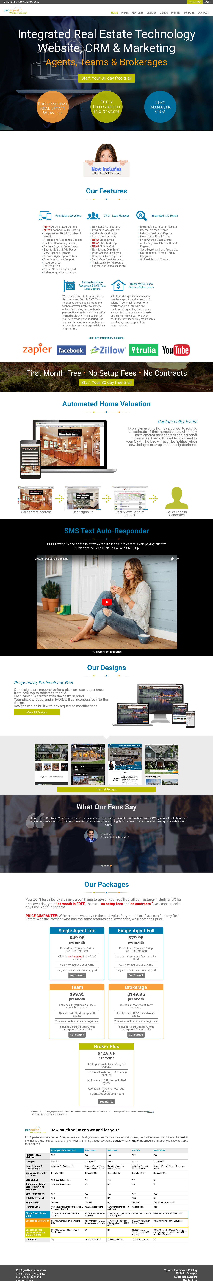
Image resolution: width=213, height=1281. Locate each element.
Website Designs (186, 1273)
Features (137, 12)
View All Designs (37, 712)
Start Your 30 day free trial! (106, 78)
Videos (164, 12)
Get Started (77, 975)
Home (114, 12)
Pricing (176, 12)
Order (125, 12)
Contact (203, 12)
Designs (151, 12)
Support (189, 12)
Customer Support (185, 1276)
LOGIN (207, 2)
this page (150, 1112)
